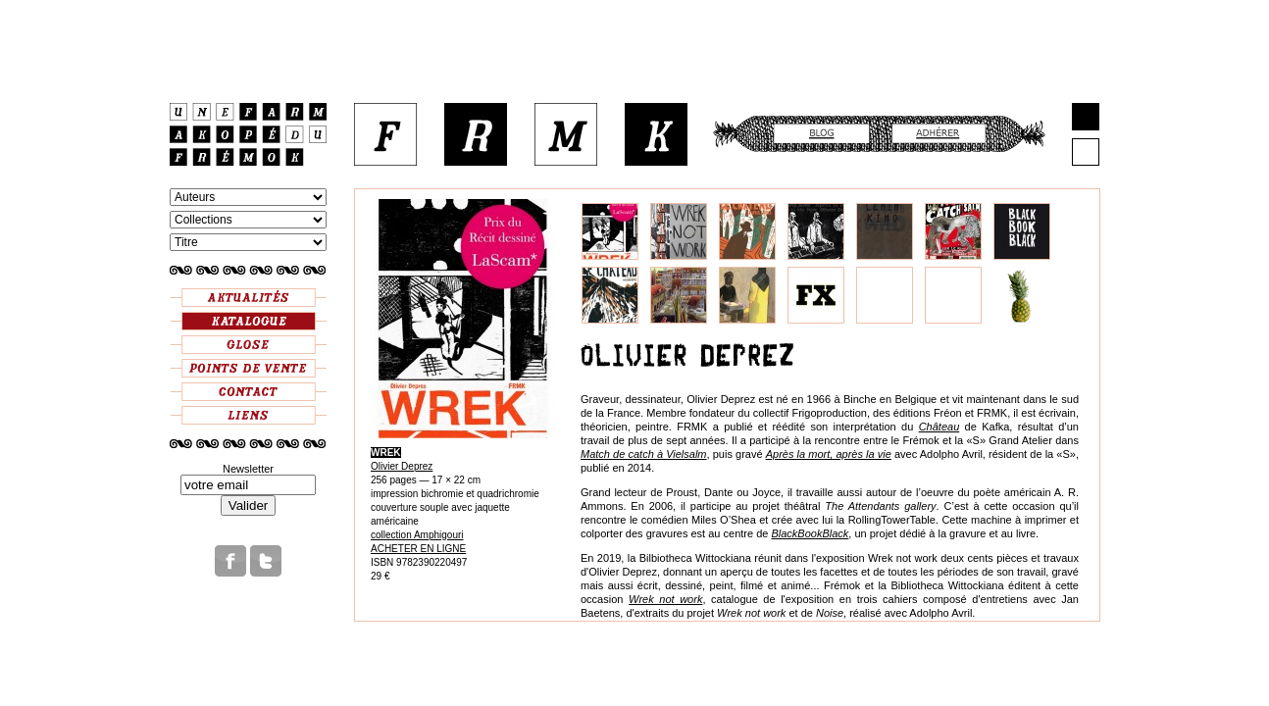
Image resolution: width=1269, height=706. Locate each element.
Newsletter (248, 469)
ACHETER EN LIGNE (418, 548)
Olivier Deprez (401, 466)
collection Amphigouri (417, 535)
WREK (386, 452)
